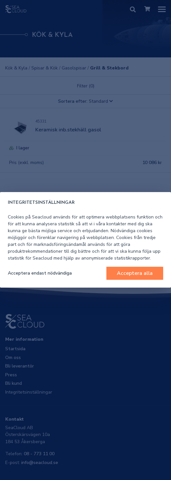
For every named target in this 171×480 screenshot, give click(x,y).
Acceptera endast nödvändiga (40, 273)
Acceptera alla (135, 273)
